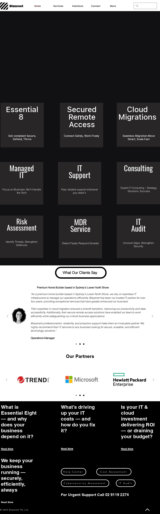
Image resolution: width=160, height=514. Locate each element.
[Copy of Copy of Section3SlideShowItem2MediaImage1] (83, 395)
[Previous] (7, 316)
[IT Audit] (126, 483)
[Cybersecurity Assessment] (85, 483)
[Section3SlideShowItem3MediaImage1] (83, 344)
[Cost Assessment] (113, 471)
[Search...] (145, 6)
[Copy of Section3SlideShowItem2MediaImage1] (80, 395)
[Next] (152, 316)
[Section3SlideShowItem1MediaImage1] (80, 344)
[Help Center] (73, 471)
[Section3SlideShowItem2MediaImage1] (76, 344)
